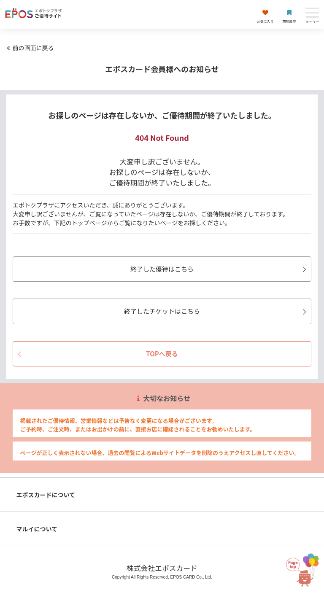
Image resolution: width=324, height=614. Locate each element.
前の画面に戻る (29, 47)
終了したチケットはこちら (216, 311)
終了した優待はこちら (219, 268)
